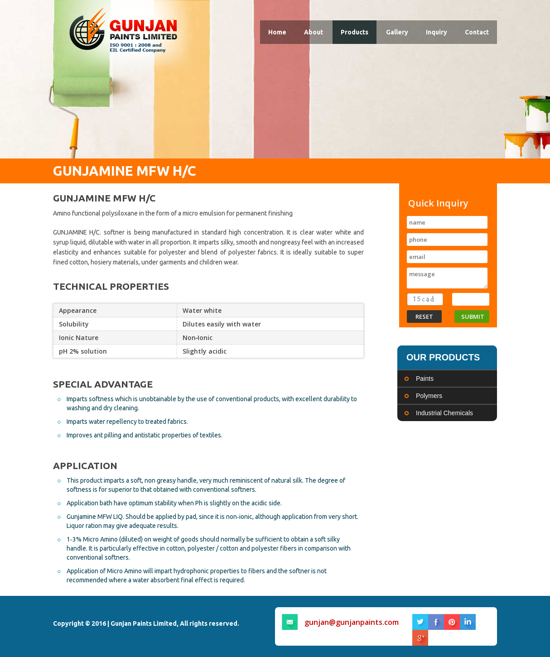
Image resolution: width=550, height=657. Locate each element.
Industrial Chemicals (444, 413)
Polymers (429, 395)
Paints (425, 378)
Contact (477, 32)
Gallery (397, 32)
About (313, 32)
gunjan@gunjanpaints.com (351, 622)
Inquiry (436, 32)
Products (354, 32)
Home (277, 32)
